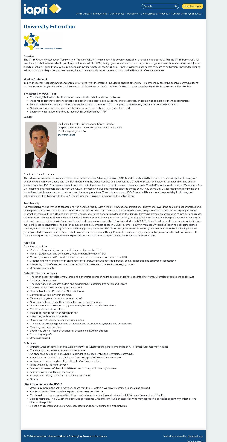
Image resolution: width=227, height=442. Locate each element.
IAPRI (74, 13)
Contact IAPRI (178, 13)
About (83, 13)
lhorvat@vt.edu (67, 134)
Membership (97, 13)
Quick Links (195, 13)
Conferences (115, 13)
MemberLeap (195, 436)
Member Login (192, 6)
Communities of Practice (154, 13)
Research (131, 13)
